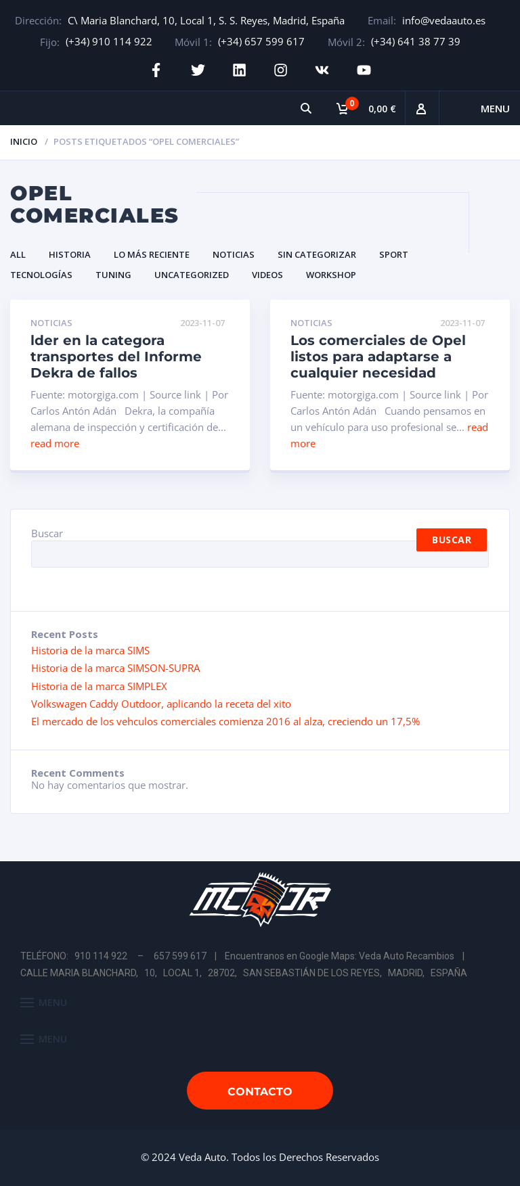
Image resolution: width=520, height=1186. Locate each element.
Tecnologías (41, 275)
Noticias (234, 254)
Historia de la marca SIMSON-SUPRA (115, 668)
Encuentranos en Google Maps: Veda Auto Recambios (339, 955)
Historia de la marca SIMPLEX (99, 685)
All (18, 254)
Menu (495, 108)
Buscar (47, 533)
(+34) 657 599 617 (261, 41)
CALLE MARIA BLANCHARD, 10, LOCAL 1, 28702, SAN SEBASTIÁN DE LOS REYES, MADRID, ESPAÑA (243, 972)
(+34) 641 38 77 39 (415, 41)
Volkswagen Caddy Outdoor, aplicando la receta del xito (161, 703)
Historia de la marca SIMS (90, 649)
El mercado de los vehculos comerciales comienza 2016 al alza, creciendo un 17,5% (225, 721)
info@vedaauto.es (443, 20)
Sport (393, 254)
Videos (267, 275)
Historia (70, 254)
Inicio (23, 141)
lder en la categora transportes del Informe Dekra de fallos (116, 356)
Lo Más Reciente (152, 254)
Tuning (113, 275)
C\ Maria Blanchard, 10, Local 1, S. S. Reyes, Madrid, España (206, 20)
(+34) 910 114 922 (109, 41)
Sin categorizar (317, 254)
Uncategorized (191, 275)
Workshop (331, 275)
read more (54, 443)
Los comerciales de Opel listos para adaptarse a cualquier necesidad (378, 356)
